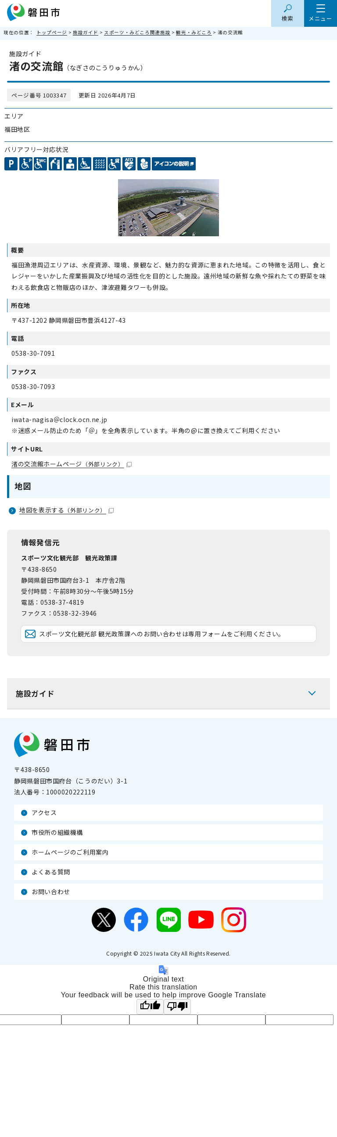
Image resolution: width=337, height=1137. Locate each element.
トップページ (51, 32)
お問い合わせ (51, 891)
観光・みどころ (194, 32)
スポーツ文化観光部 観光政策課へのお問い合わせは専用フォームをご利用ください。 (162, 633)
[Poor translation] (177, 1006)
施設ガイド (85, 32)
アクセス (44, 812)
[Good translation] (150, 1006)
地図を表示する (66, 509)
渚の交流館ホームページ (71, 463)
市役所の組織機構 (57, 832)
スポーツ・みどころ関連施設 (137, 32)
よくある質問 (51, 871)
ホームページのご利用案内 (70, 852)
